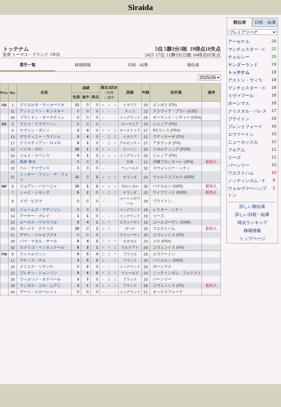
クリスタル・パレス (247, 111)
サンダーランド (243, 64)
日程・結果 (138, 65)
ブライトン (238, 118)
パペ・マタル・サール (38, 241)
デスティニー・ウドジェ (40, 136)
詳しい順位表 (252, 206)
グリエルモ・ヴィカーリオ (42, 105)
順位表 (193, 65)
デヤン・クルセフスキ (38, 235)
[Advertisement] (110, 31)
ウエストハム (241, 172)
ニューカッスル (243, 141)
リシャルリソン (33, 254)
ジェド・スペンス (35, 155)
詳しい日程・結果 (252, 214)
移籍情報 (83, 65)
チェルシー (238, 56)
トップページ (252, 238)
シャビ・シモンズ (35, 192)
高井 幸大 (28, 162)
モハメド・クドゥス (36, 228)
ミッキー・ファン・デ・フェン (44, 177)
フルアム (236, 149)
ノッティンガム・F (246, 180)
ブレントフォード (245, 126)
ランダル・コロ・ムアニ (40, 285)
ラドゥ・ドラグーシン (38, 124)
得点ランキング (252, 222)
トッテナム (238, 72)
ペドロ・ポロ (31, 149)
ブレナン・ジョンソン (38, 273)
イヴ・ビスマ (31, 201)
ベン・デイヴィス (35, 168)
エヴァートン (241, 134)
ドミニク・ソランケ (36, 266)
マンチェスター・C (246, 49)
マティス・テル (33, 260)
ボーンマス (238, 103)
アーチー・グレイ (35, 216)
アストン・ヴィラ (245, 80)
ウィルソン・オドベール (40, 279)
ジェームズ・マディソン (40, 209)
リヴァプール (241, 95)
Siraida (140, 7)
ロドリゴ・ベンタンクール (42, 247)
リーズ (234, 157)
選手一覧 (27, 65)
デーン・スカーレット (38, 292)
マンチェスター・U (247, 87)
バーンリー (238, 165)
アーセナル (238, 41)
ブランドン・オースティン (42, 117)
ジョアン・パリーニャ (38, 186)
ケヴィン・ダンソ (35, 130)
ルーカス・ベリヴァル (38, 222)
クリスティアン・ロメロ (40, 143)
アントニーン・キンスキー (42, 111)
